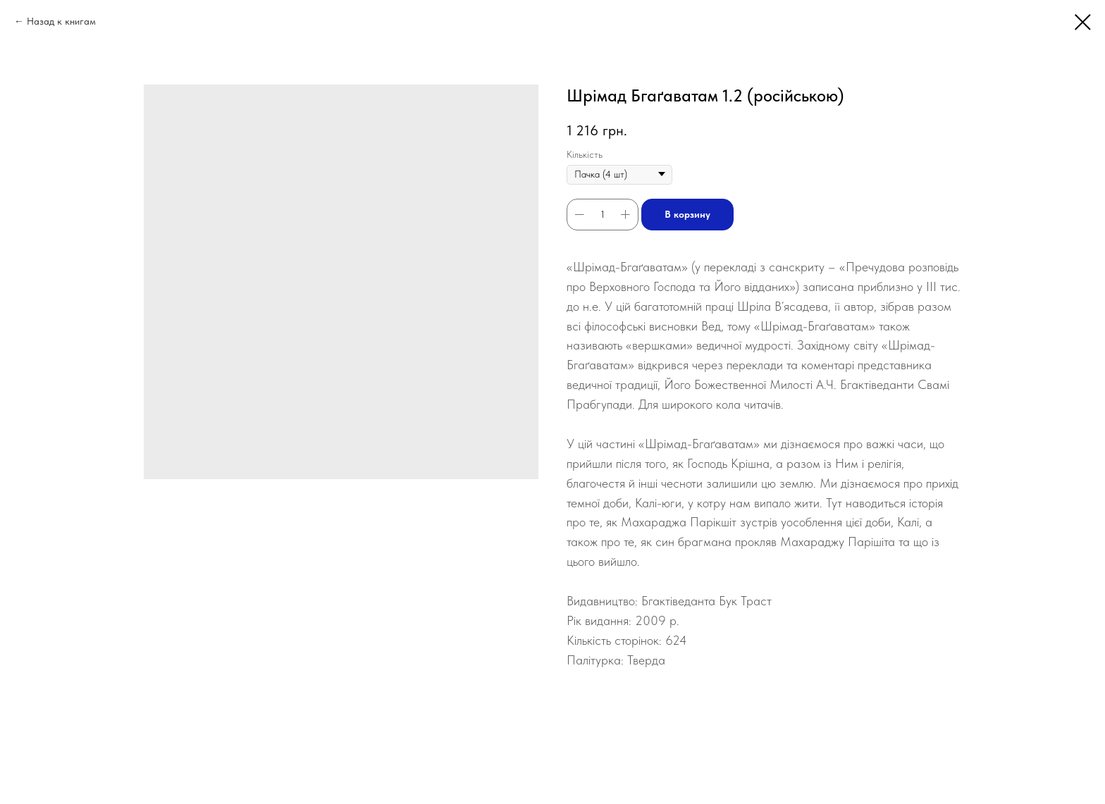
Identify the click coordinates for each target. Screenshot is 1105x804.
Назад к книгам (61, 21)
